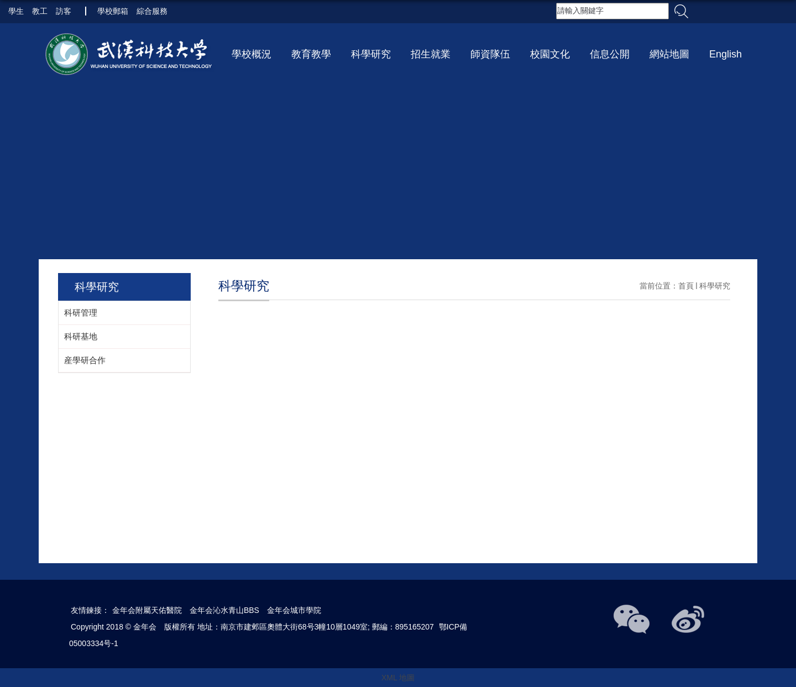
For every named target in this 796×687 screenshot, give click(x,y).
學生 (16, 11)
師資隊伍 (490, 54)
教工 (40, 11)
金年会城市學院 (294, 610)
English (725, 54)
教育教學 (311, 54)
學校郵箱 (112, 11)
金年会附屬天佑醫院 (147, 610)
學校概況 (251, 54)
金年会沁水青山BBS (224, 610)
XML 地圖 (398, 677)
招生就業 (431, 54)
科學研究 (371, 54)
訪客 (63, 11)
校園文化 (550, 54)
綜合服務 (152, 11)
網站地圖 (669, 54)
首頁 (686, 285)
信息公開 (610, 54)
